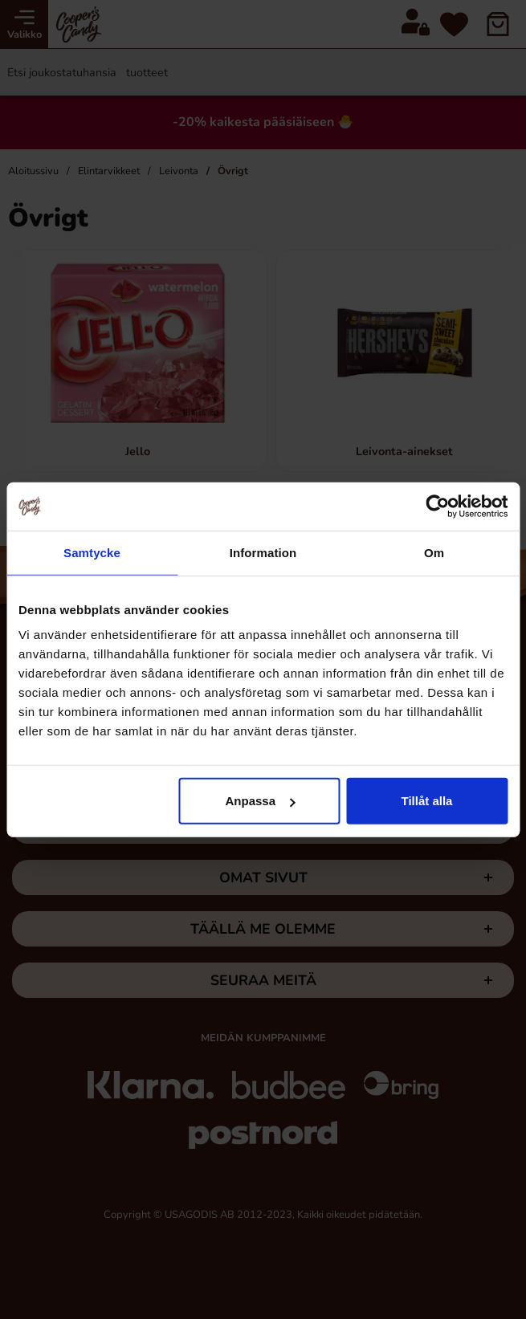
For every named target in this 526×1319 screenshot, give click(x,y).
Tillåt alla (427, 801)
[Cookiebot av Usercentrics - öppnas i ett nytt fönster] (437, 506)
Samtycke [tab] (91, 552)
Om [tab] (434, 552)
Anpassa (261, 801)
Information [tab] (263, 552)
